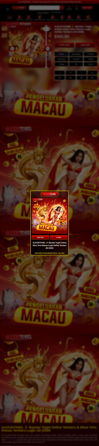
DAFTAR (40, 237)
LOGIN (58, 237)
